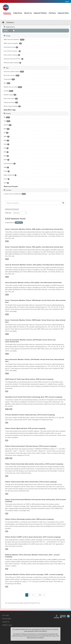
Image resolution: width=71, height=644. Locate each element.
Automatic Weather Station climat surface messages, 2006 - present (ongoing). (34, 574)
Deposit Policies (40, 13)
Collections (17, 13)
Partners (52, 13)
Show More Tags (10, 110)
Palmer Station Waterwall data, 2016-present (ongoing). (25, 428)
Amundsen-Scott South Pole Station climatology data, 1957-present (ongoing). (34, 397)
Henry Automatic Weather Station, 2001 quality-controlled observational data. (33, 283)
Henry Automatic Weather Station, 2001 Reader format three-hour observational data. (34, 360)
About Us (28, 13)
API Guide (5, 615)
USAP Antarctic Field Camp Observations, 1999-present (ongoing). (29, 379)
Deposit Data (63, 13)
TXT (7, 241)
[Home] (3, 22)
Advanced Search (12, 209)
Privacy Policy (6, 619)
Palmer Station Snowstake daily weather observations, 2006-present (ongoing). (34, 464)
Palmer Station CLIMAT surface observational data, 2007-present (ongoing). (33, 537)
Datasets (7, 13)
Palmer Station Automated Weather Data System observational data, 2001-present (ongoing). (35, 500)
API (30, 603)
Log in (67, 1)
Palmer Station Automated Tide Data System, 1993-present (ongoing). (31, 446)
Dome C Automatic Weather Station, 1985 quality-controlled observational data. (34, 229)
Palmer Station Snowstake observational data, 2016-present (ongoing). (31, 482)
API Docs (36, 603)
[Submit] (63, 203)
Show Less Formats (11, 186)
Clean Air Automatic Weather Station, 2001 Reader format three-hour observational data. (30, 341)
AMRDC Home (7, 625)
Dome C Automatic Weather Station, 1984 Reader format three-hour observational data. (35, 301)
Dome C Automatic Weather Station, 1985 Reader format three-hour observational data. (35, 321)
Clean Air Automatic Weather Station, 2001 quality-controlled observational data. (34, 265)
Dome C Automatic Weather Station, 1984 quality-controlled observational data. (34, 247)
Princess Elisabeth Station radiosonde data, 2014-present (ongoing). (30, 415)
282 (40, 595)
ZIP (7, 391)
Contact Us (6, 622)
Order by (8, 213)
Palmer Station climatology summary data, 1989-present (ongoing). (29, 519)
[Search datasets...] (33, 203)
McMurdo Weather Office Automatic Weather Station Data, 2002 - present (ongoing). (32, 556)
